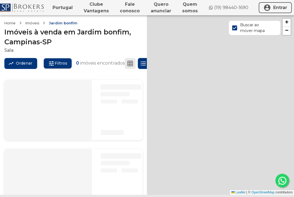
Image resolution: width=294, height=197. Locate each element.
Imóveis (32, 23)
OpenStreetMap (263, 192)
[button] (287, 23)
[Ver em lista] (143, 63)
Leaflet (238, 192)
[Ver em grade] (130, 63)
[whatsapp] (282, 180)
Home (10, 23)
